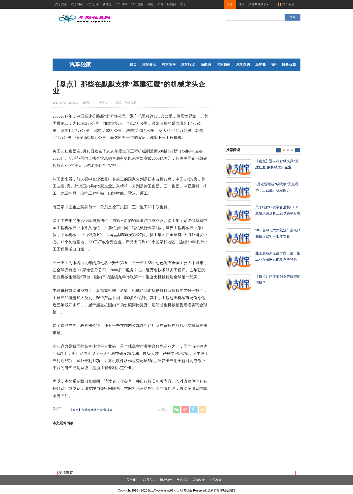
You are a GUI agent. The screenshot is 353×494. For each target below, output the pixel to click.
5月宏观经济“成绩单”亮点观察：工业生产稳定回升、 (276, 187)
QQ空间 (202, 409)
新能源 (107, 4)
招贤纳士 (166, 480)
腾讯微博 (194, 409)
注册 (242, 4)
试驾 (160, 4)
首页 (133, 64)
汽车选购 (137, 4)
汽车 (183, 4)
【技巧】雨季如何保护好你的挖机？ (277, 279)
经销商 (171, 4)
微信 (176, 409)
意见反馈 (216, 480)
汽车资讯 (61, 4)
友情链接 (199, 480)
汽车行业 (93, 4)
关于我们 (133, 480)
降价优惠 (289, 64)
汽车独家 (121, 4)
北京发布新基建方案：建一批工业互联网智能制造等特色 (277, 256)
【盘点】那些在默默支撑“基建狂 (91, 410)
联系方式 (149, 480)
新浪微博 (185, 409)
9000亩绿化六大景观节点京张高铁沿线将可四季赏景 (277, 233)
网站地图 (182, 480)
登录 (230, 4)
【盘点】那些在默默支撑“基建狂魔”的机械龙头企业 (276, 164)
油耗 (273, 64)
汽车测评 (77, 4)
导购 (150, 4)
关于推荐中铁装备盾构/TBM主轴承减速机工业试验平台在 (277, 210)
